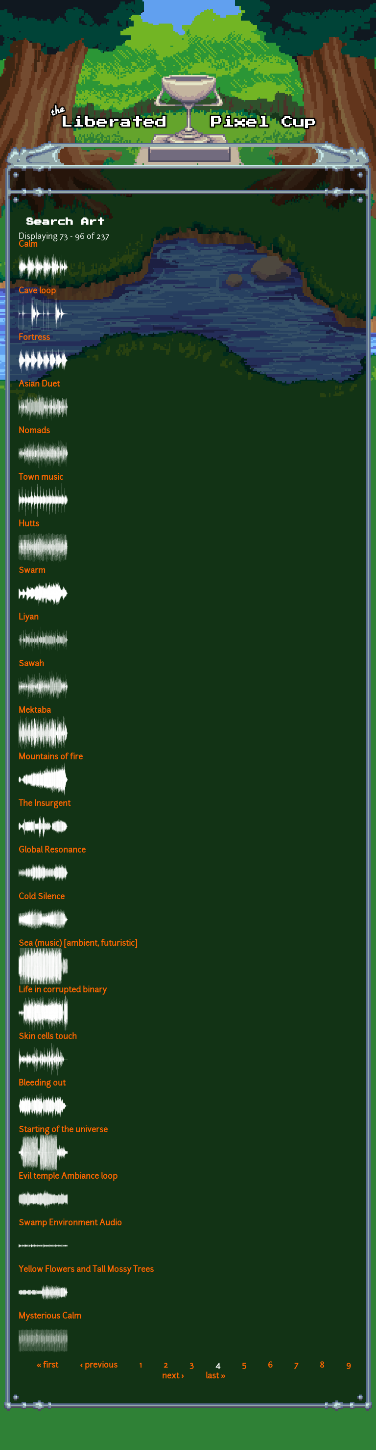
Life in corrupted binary (63, 990)
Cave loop (37, 291)
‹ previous (99, 1366)
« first (48, 1366)
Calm (28, 245)
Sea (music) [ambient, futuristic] (78, 944)
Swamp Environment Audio (70, 1223)
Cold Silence (42, 897)
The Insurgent (44, 804)
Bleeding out (42, 1084)
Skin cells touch (48, 1037)
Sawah (31, 664)
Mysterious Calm (50, 1317)
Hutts (29, 524)
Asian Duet (39, 384)
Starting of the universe (63, 1130)
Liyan (29, 617)
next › (173, 1376)
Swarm (32, 571)
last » (216, 1376)
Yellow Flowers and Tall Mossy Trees (86, 1270)
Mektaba (35, 711)
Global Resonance (52, 850)
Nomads (34, 431)
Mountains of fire (51, 757)
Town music (41, 478)
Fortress (34, 338)
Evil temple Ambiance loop (68, 1177)
